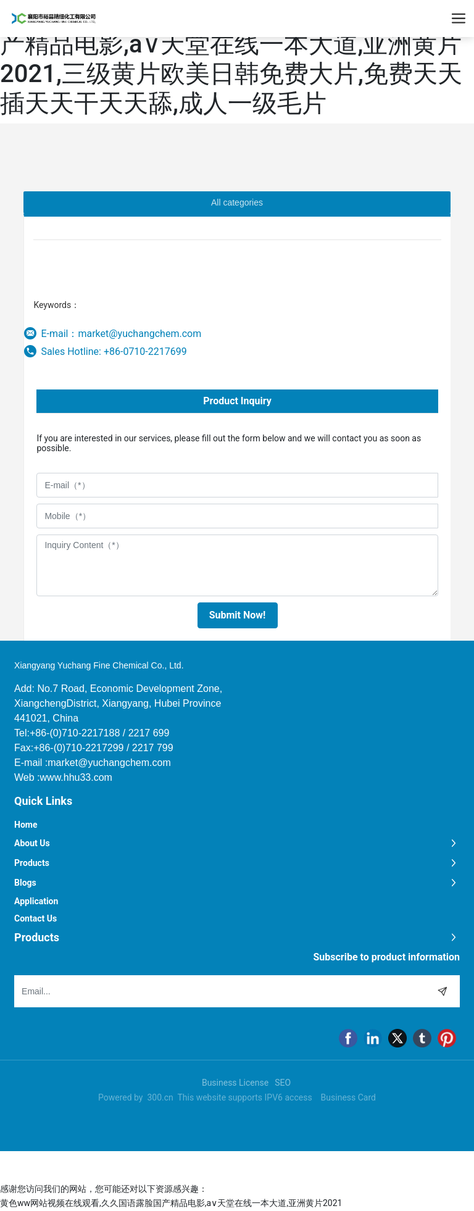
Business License (235, 1083)
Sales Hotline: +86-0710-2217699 (113, 351)
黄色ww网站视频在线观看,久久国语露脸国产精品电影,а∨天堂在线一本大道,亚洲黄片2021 (171, 1203)
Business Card (348, 1097)
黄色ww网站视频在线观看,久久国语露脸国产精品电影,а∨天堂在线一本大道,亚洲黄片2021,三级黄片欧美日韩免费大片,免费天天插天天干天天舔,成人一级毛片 (231, 59)
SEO (283, 1083)
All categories (237, 202)
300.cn (160, 1097)
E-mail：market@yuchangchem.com (121, 333)
